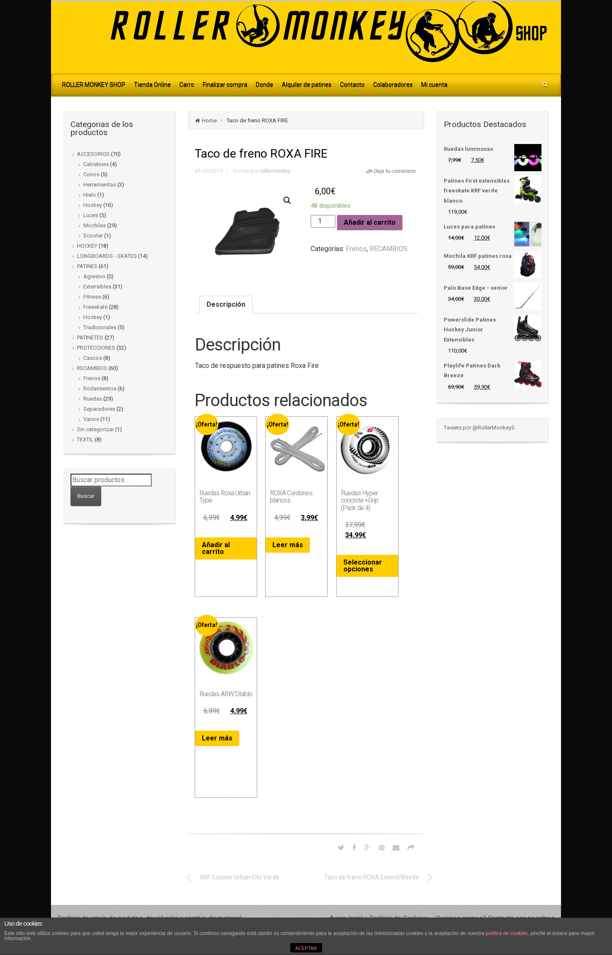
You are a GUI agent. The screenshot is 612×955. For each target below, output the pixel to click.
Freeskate (95, 307)
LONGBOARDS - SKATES (107, 256)
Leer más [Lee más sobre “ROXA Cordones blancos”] (287, 545)
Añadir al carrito (370, 222)
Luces (90, 215)
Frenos (91, 378)
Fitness (92, 297)
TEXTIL (85, 439)
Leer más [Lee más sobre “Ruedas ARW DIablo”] (217, 738)
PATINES (87, 266)
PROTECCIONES (96, 348)
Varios (91, 419)
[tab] (225, 305)
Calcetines (96, 164)
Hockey (92, 205)
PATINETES (90, 337)
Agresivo (94, 276)
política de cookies (507, 933)
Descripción (226, 304)
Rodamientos (99, 388)
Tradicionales (99, 327)
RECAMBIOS (92, 368)
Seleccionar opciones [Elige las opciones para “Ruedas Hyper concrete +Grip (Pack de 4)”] (362, 565)
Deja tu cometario (395, 171)
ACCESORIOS (93, 154)
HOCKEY (87, 246)
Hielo (89, 195)
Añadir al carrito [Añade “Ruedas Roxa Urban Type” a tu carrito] (216, 548)
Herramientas (99, 184)
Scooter (93, 235)
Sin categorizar (95, 429)
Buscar (85, 496)
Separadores (99, 409)
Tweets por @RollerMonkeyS (479, 427)
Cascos (92, 358)
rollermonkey (275, 171)
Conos (91, 174)
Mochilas (94, 225)
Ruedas (92, 399)
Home (209, 120)
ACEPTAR (306, 948)
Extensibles (97, 286)
